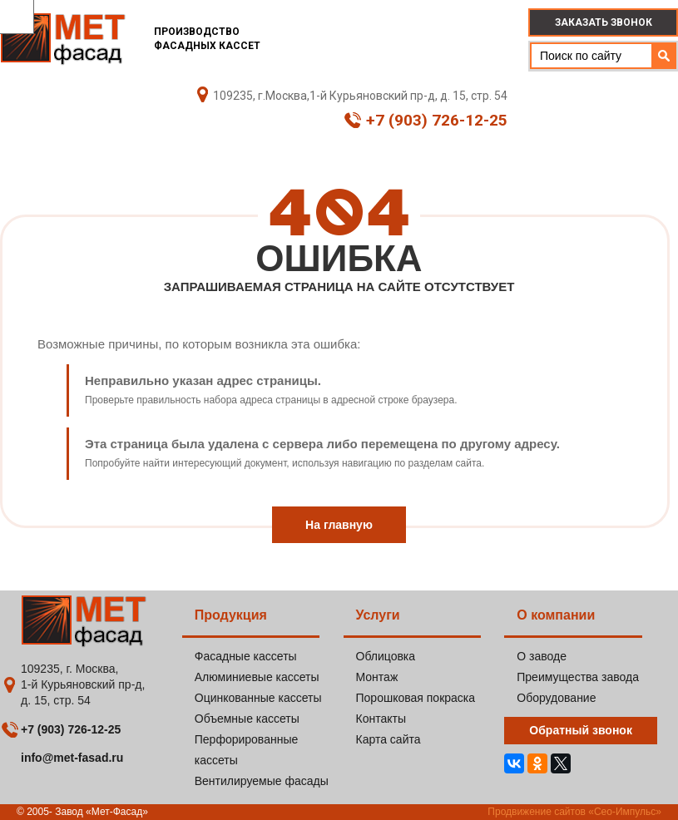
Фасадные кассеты (246, 656)
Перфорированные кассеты (247, 750)
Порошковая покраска (416, 697)
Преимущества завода (578, 677)
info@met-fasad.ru (72, 757)
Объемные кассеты (247, 718)
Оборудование (556, 697)
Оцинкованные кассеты (258, 697)
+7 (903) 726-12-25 (425, 120)
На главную (339, 524)
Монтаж (377, 677)
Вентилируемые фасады (262, 781)
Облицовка (386, 656)
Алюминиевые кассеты (257, 677)
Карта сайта (388, 739)
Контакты (381, 718)
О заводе (542, 656)
